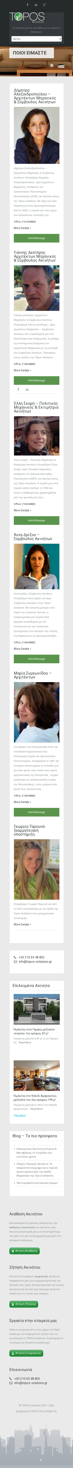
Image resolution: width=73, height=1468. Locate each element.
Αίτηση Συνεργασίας (28, 1353)
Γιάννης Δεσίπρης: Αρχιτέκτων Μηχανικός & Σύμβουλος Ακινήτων (35, 256)
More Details (22, 228)
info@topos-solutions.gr (35, 962)
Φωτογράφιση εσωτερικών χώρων (37, 1182)
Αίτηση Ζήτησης (25, 1304)
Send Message (36, 238)
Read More (25, 1042)
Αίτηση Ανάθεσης (26, 1250)
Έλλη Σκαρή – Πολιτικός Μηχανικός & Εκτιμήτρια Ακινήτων (36, 407)
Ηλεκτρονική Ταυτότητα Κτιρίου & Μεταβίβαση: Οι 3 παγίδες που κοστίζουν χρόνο (37, 1152)
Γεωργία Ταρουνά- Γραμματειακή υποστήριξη (30, 830)
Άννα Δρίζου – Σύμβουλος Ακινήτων (33, 536)
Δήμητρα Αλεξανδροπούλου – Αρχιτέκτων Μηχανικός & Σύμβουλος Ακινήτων (35, 96)
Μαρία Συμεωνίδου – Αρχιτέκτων (33, 675)
